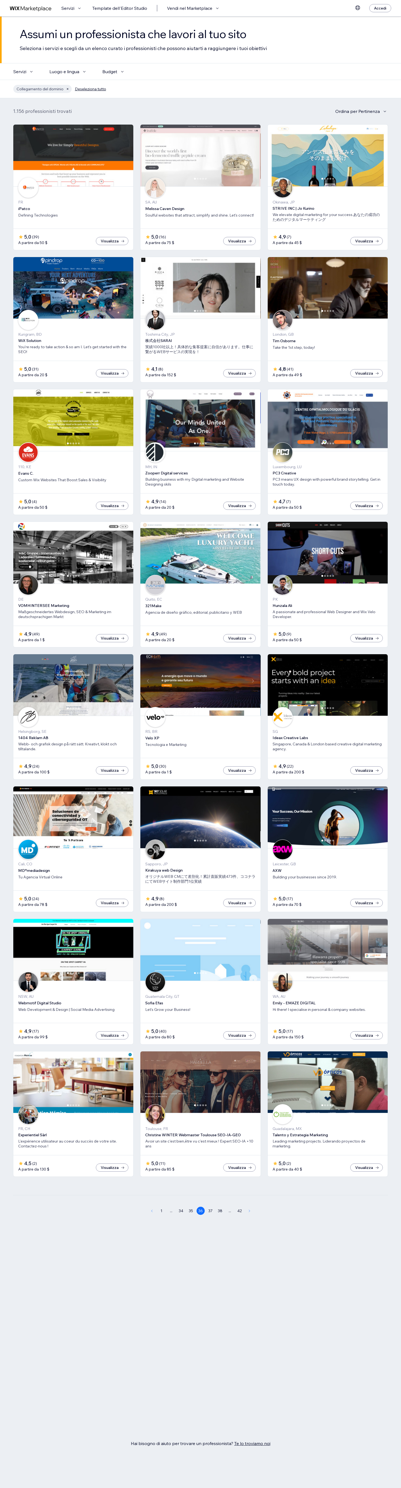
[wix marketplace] (31, 8)
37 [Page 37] (210, 1210)
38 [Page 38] (220, 1210)
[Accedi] (380, 8)
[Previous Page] (152, 1211)
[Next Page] (249, 1211)
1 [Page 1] (161, 1210)
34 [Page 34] (181, 1210)
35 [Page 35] (191, 1210)
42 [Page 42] (239, 1210)
